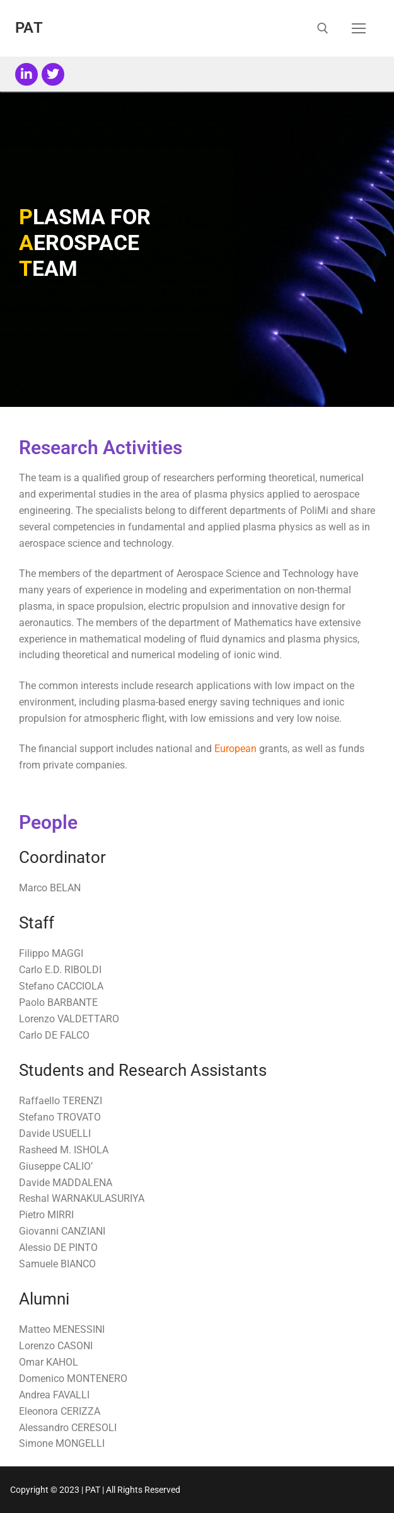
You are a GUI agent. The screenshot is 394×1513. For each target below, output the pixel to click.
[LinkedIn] (26, 74)
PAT (29, 28)
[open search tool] (322, 28)
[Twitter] (53, 74)
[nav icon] (359, 28)
